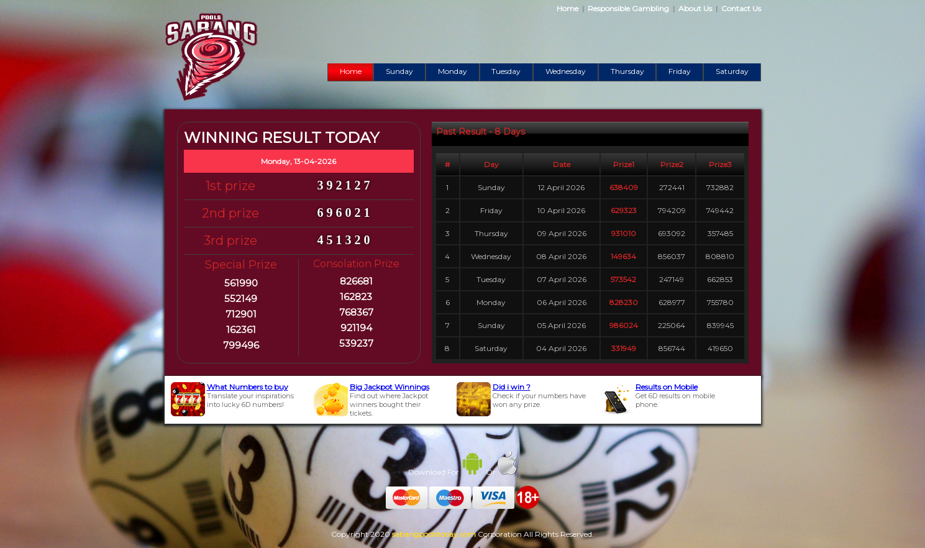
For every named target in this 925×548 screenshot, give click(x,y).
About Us (695, 8)
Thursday (627, 71)
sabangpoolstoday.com (434, 534)
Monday (452, 71)
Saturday (732, 71)
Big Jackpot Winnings (389, 386)
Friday (679, 71)
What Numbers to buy (247, 386)
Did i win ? (512, 386)
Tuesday (506, 71)
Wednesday (565, 71)
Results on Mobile (667, 386)
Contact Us (741, 8)
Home (567, 8)
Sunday (399, 71)
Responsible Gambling (628, 8)
